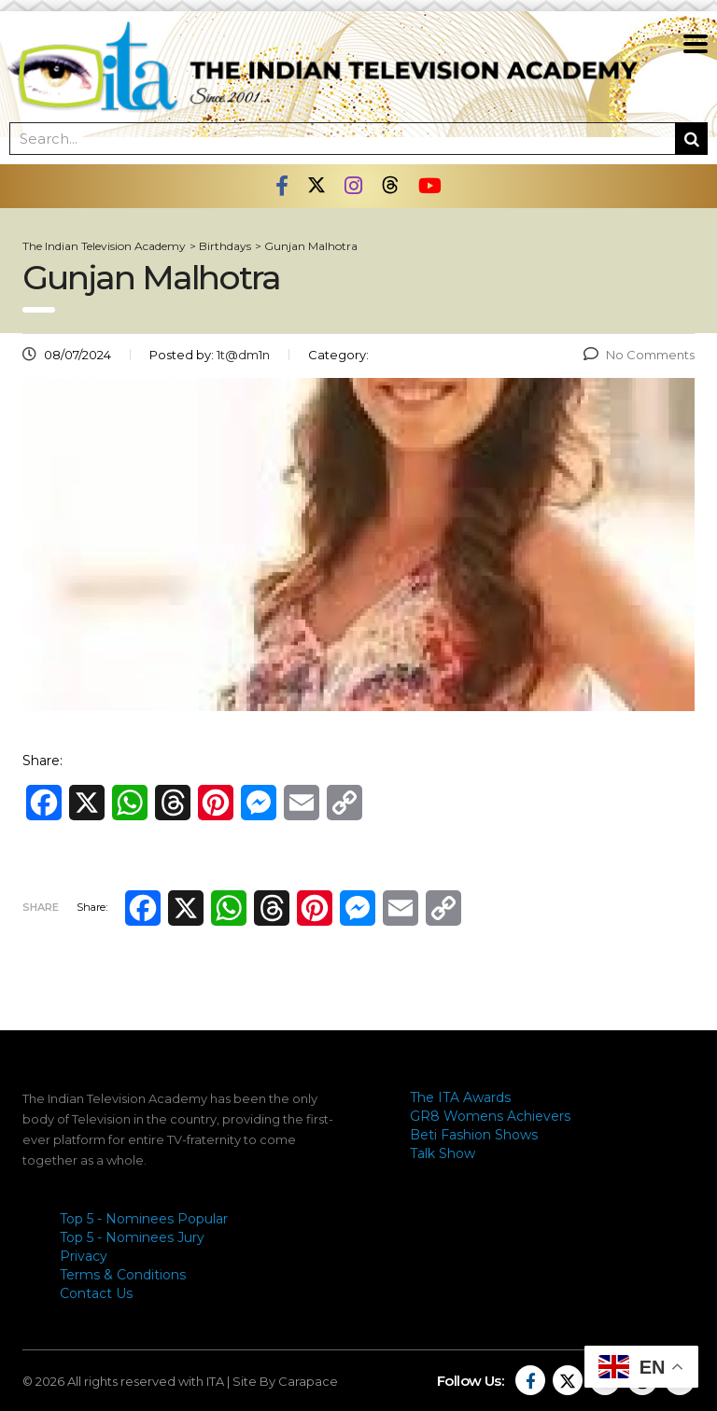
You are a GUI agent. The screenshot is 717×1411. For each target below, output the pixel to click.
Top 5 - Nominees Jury (132, 1237)
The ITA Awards (460, 1097)
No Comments (639, 354)
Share (40, 907)
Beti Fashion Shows (474, 1134)
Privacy (83, 1256)
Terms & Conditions (123, 1274)
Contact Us (96, 1293)
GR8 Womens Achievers (490, 1116)
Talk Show (442, 1153)
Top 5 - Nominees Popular (144, 1218)
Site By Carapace (285, 1381)
